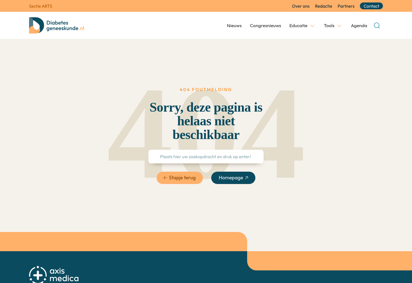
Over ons (301, 6)
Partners (346, 6)
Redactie (323, 6)
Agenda (359, 25)
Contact (371, 6)
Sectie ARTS (40, 6)
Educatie (298, 25)
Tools (329, 25)
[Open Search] (377, 25)
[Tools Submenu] (339, 25)
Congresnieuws (265, 25)
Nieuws (234, 25)
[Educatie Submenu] (312, 25)
